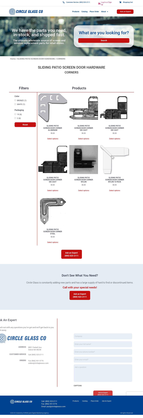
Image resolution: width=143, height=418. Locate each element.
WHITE (21, 104)
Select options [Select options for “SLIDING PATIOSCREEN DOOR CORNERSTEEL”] (52, 242)
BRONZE (21, 100)
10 (19, 114)
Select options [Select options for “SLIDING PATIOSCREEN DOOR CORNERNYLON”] (83, 190)
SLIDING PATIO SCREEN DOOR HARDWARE (36, 59)
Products (75, 12)
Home (13, 59)
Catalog (84, 12)
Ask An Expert (106, 401)
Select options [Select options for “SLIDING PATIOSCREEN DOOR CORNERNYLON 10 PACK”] (114, 190)
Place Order (94, 12)
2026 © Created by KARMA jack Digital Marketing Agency (29, 413)
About (104, 12)
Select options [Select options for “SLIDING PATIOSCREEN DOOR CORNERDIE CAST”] (83, 139)
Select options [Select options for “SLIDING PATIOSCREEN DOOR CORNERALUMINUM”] (52, 139)
